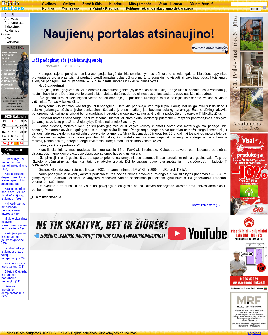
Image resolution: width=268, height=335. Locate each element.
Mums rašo (70, 8)
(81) (17, 183)
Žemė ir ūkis (92, 4)
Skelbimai (11, 42)
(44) (24, 228)
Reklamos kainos (10, 32)
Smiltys (69, 4)
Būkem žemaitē (201, 4)
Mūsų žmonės (140, 4)
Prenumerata (14, 22)
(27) (17, 281)
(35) (4, 243)
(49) (16, 213)
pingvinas (254, 333)
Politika (48, 8)
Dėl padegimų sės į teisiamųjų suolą (67, 60)
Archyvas (11, 18)
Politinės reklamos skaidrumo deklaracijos (159, 8)
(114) (4, 169)
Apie (7, 38)
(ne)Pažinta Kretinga (102, 8)
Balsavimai (12, 26)
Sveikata (49, 4)
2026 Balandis (15, 116)
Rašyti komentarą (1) (206, 205)
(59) (18, 198)
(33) (22, 258)
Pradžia (10, 15)
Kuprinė (115, 4)
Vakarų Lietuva (170, 4)
